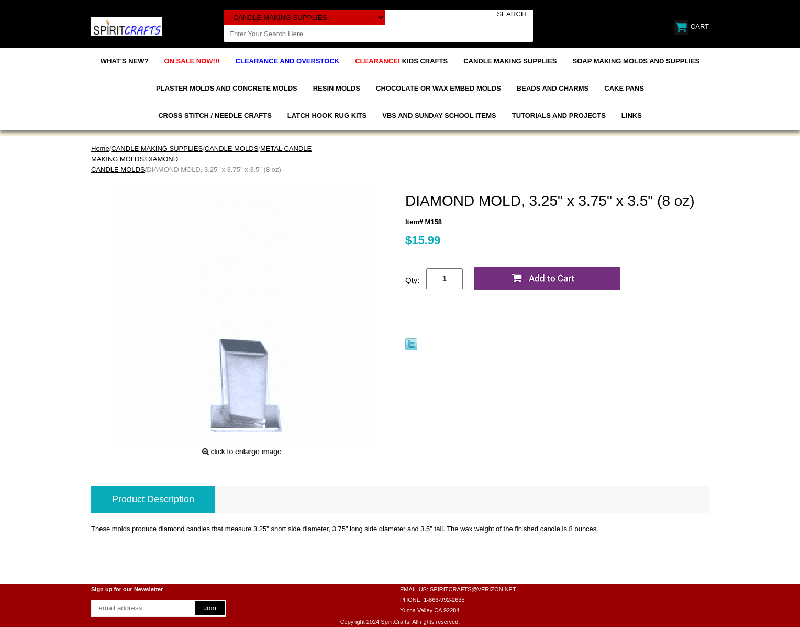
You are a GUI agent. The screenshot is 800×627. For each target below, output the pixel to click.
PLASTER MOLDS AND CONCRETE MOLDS (226, 88)
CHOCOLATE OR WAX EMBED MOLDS (438, 88)
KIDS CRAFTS (401, 61)
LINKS (631, 115)
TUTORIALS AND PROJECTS (559, 115)
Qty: (412, 280)
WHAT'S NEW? (125, 61)
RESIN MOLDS (336, 88)
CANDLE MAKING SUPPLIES (510, 61)
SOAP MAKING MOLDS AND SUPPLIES (636, 61)
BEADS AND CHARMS (552, 88)
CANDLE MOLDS (232, 148)
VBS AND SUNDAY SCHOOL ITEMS (439, 115)
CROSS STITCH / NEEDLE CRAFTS (215, 115)
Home (100, 148)
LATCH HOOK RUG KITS (326, 115)
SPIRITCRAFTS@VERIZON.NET (473, 589)
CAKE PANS (624, 88)
